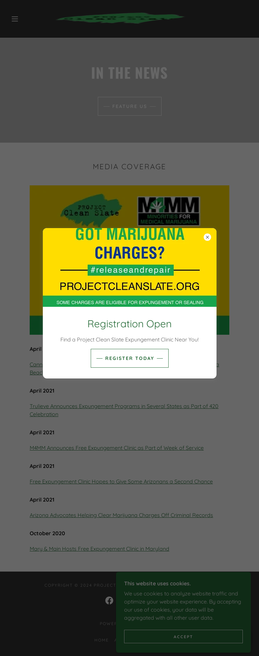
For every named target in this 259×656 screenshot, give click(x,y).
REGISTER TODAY (129, 358)
